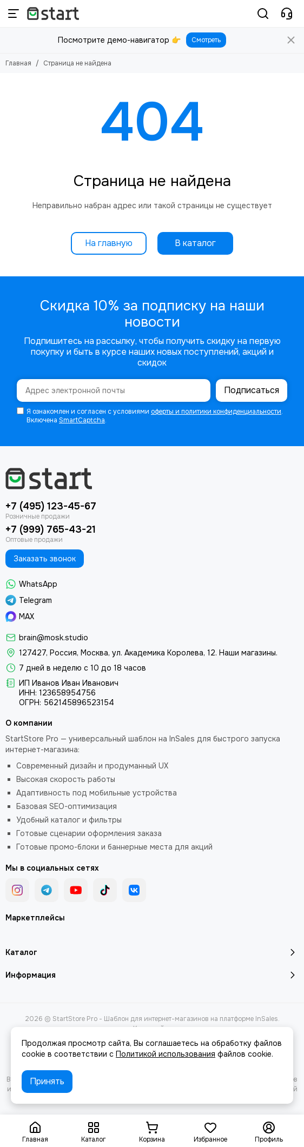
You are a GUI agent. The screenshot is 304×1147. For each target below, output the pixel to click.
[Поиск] (263, 13)
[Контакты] (287, 13)
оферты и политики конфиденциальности (216, 411)
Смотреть (206, 40)
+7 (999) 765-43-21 (50, 529)
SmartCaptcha (82, 420)
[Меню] (13, 13)
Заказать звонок (45, 558)
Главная (18, 63)
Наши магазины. (248, 653)
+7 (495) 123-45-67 (50, 506)
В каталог (195, 243)
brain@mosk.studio (53, 637)
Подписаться (251, 390)
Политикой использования (165, 1054)
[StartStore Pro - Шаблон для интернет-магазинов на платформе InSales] (53, 13)
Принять (47, 1081)
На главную (109, 243)
